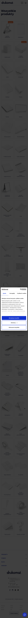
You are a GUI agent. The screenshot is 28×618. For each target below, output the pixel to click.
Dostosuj (14, 322)
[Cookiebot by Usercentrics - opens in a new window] (20, 289)
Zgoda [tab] (4, 293)
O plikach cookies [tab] (21, 293)
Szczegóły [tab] (12, 293)
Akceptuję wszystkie (14, 318)
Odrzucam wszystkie (14, 327)
